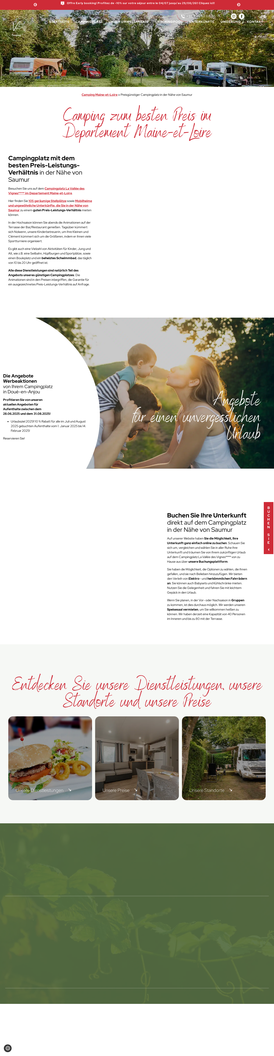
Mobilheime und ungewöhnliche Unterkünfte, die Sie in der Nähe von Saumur (50, 205)
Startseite (59, 22)
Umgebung (231, 22)
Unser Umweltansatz (129, 22)
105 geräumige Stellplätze (47, 201)
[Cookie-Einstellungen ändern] (8, 1048)
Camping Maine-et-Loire (100, 95)
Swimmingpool (169, 22)
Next (239, 5)
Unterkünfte (201, 22)
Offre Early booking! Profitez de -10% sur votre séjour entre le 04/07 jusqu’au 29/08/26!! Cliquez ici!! (138, 3)
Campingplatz (89, 22)
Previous (35, 5)
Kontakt (255, 22)
